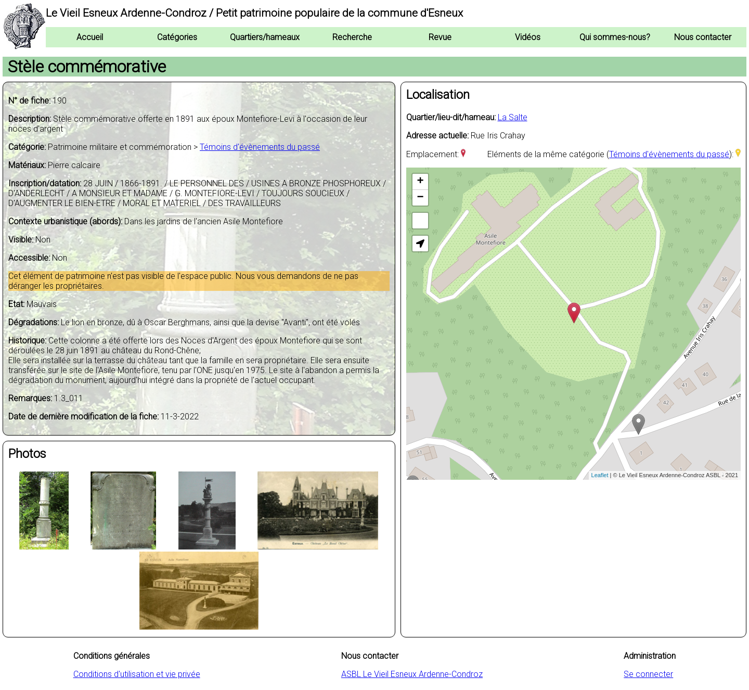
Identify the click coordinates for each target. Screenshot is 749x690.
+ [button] (420, 181)
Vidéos (527, 37)
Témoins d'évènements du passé (260, 147)
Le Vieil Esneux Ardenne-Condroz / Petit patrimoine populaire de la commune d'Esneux (254, 13)
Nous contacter (702, 37)
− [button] (420, 198)
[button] (420, 243)
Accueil (89, 37)
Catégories (177, 37)
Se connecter (648, 674)
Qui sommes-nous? (614, 37)
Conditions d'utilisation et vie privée (136, 674)
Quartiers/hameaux (265, 37)
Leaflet (600, 475)
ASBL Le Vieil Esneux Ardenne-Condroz (412, 674)
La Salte (512, 117)
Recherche (352, 37)
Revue (440, 37)
